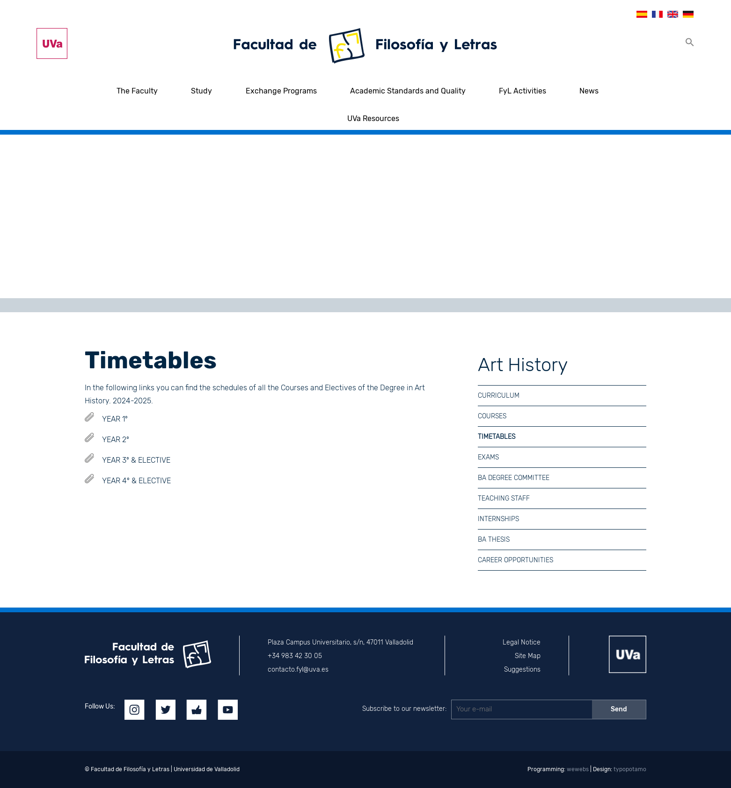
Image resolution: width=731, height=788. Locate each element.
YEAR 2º (115, 439)
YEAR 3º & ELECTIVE (136, 460)
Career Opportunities (515, 560)
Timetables (496, 437)
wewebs (578, 769)
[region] (365, 216)
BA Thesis (494, 540)
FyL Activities (522, 90)
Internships (498, 519)
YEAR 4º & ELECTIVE (136, 480)
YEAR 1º (115, 419)
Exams (488, 457)
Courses (492, 416)
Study (201, 90)
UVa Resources (373, 118)
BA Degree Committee (513, 478)
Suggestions (522, 669)
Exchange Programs (281, 90)
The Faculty (137, 90)
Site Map (528, 656)
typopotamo (630, 769)
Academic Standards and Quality (408, 90)
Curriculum (498, 396)
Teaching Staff (504, 498)
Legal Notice (522, 642)
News (589, 90)
